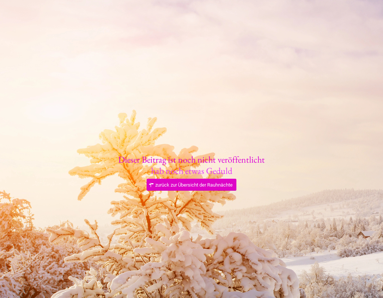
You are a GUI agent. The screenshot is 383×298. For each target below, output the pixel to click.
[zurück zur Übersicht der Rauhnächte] (191, 185)
